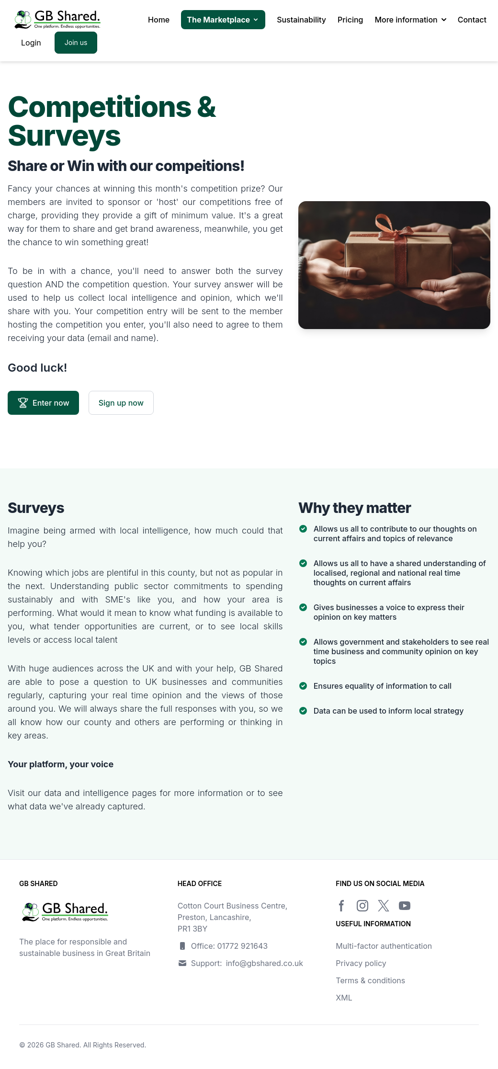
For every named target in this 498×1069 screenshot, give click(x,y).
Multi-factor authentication (384, 946)
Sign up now (121, 403)
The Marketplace (223, 19)
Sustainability (301, 19)
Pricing (350, 19)
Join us (76, 42)
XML (344, 997)
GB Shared (62, 1045)
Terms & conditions (370, 980)
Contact (472, 19)
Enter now (43, 403)
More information (410, 19)
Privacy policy (361, 963)
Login (31, 42)
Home (159, 19)
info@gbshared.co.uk (264, 963)
